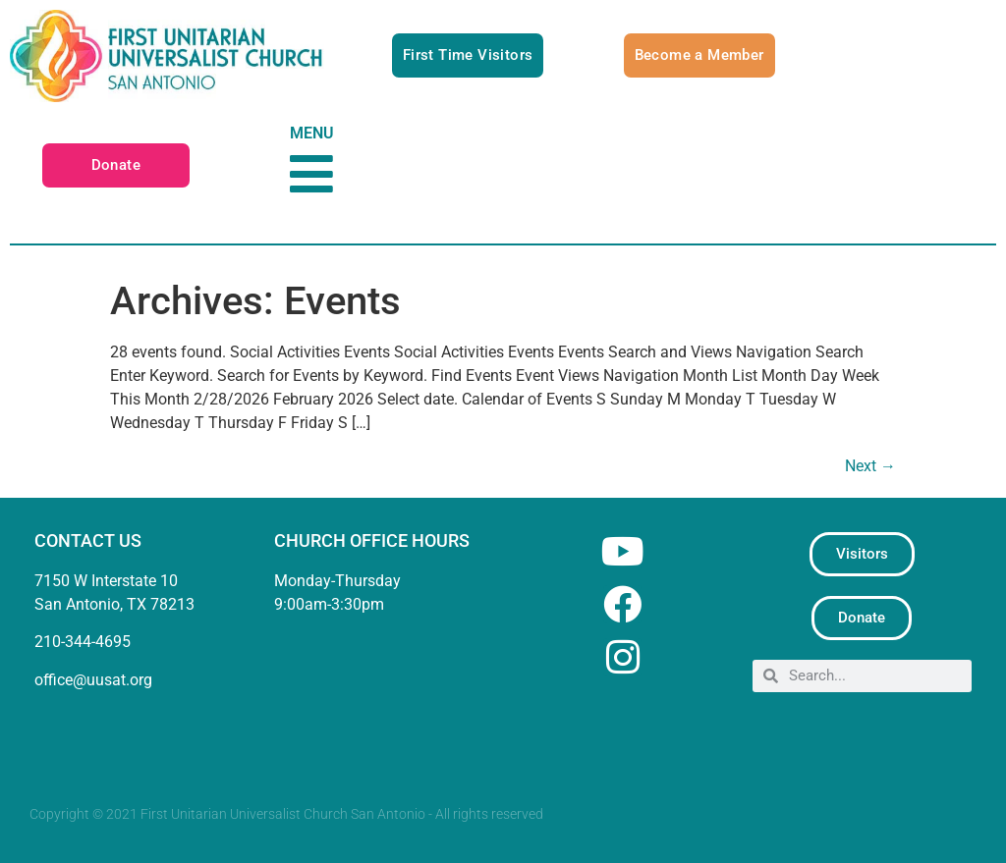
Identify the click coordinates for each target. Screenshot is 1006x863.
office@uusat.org (93, 680)
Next (870, 466)
